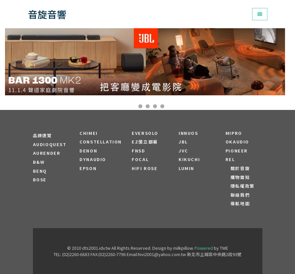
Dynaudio (92, 159)
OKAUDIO (237, 141)
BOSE (40, 179)
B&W (39, 162)
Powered (204, 248)
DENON (88, 150)
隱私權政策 (242, 186)
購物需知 (240, 177)
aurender (47, 153)
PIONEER (236, 150)
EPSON (87, 168)
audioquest (50, 144)
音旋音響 (47, 14)
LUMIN (186, 168)
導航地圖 (240, 203)
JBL (183, 141)
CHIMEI (88, 133)
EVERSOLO (145, 133)
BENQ (40, 171)
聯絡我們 (240, 195)
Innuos (188, 133)
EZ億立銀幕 (145, 141)
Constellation (100, 141)
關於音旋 (240, 168)
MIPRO (233, 133)
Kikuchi (189, 159)
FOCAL (140, 159)
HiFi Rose (144, 168)
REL (230, 159)
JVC (183, 150)
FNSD (138, 150)
